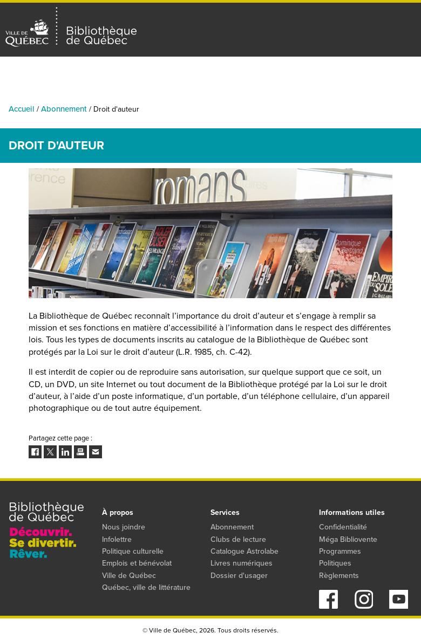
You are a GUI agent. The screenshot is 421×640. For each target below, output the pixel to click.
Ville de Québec (129, 575)
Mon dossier (364, 70)
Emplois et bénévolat (137, 563)
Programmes (348, 97)
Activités (55, 97)
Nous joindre (123, 527)
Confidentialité (343, 527)
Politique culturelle (133, 551)
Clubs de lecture (238, 539)
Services (406, 97)
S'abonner (405, 70)
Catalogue (180, 97)
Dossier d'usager (239, 575)
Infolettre (117, 539)
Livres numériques (241, 563)
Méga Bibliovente (348, 539)
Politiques (335, 563)
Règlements (339, 575)
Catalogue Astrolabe (244, 551)
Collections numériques (262, 97)
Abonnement (64, 109)
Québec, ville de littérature (146, 587)
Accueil (22, 109)
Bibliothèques (116, 97)
